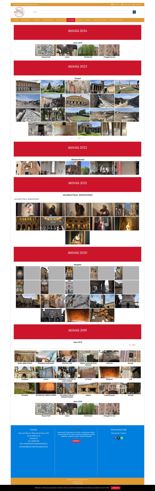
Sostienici (79, 20)
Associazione (26, 20)
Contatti (88, 20)
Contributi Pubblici (100, 20)
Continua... (76, 441)
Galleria (71, 20)
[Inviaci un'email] (118, 438)
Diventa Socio (61, 20)
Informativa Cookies (118, 433)
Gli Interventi (48, 20)
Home (17, 20)
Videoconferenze (115, 20)
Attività (36, 20)
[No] (152, 488)
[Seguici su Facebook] (115, 438)
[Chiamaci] (121, 438)
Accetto (115, 488)
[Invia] (134, 12)
